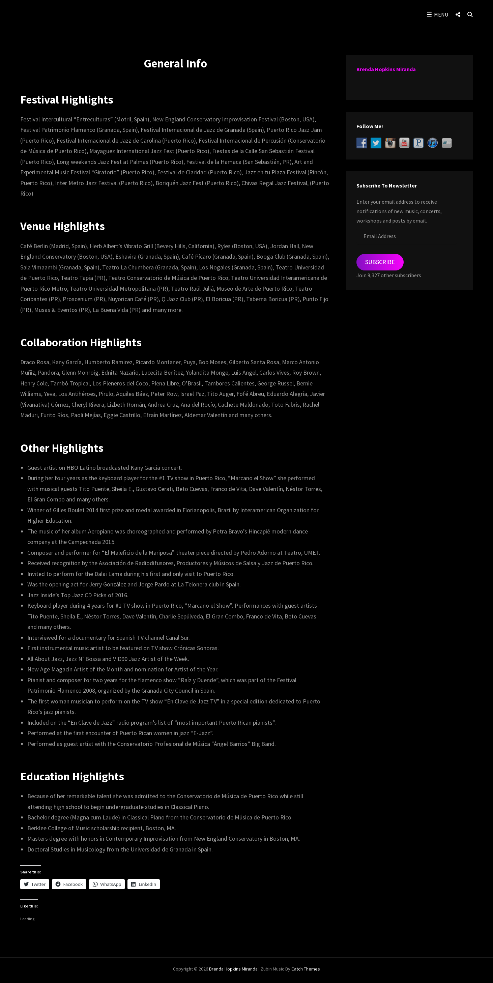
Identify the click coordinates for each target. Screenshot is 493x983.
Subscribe (380, 262)
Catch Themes (305, 971)
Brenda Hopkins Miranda (386, 69)
